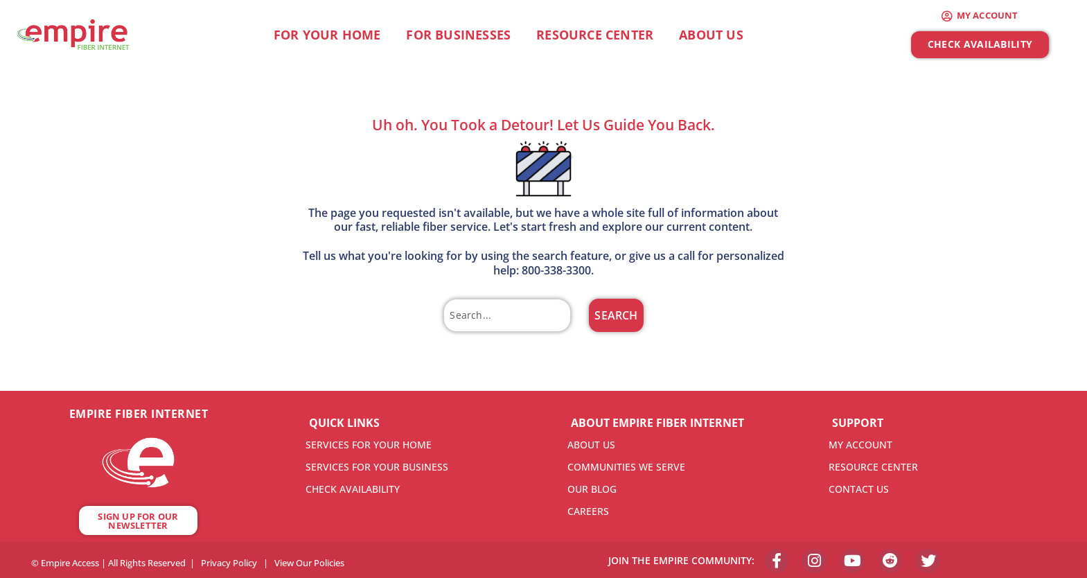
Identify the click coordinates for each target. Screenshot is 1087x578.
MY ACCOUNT (860, 444)
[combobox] (507, 315)
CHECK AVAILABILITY (353, 489)
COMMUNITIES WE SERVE (626, 466)
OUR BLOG (592, 489)
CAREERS (588, 511)
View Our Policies (309, 561)
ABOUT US (591, 444)
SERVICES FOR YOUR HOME (369, 444)
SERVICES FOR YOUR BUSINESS (377, 466)
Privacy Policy (229, 561)
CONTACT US (859, 489)
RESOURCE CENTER (873, 466)
